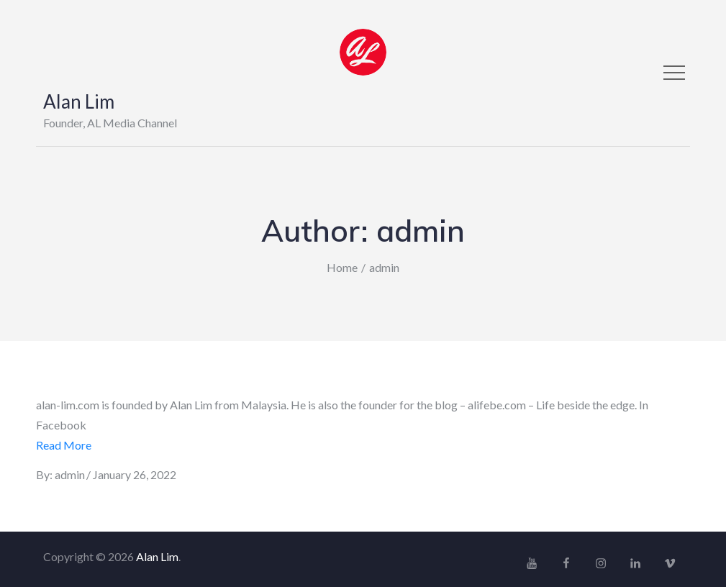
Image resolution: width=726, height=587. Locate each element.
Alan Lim (78, 101)
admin (70, 474)
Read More (63, 445)
